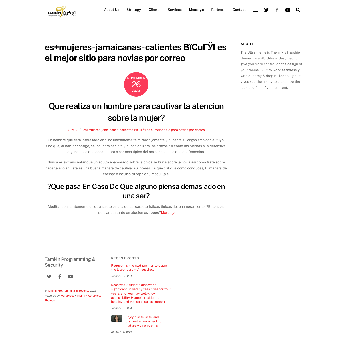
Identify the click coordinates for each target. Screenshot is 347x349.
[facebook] (277, 9)
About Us (111, 10)
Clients (154, 10)
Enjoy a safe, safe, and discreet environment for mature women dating (144, 321)
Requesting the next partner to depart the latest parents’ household (140, 268)
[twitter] (266, 9)
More (165, 212)
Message (196, 10)
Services (175, 10)
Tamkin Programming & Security (68, 290)
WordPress (67, 295)
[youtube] (287, 9)
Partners (218, 10)
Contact (239, 10)
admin (73, 130)
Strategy (133, 10)
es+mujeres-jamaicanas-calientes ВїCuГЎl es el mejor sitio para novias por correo (144, 130)
